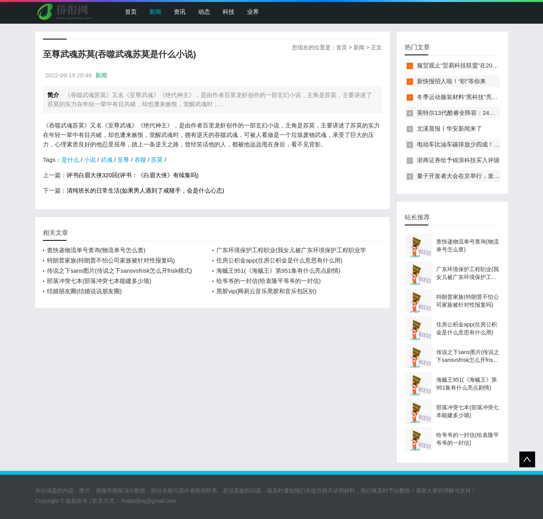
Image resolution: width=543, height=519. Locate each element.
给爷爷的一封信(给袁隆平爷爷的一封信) (268, 280)
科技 (228, 11)
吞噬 (140, 159)
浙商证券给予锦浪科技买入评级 (458, 160)
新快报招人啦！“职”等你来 (451, 81)
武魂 (107, 159)
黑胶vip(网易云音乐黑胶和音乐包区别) (266, 291)
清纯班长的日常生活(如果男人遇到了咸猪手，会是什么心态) (145, 190)
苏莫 (157, 159)
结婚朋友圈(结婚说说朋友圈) (84, 291)
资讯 (180, 11)
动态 (204, 11)
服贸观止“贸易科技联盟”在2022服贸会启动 (472, 65)
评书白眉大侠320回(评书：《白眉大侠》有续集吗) (133, 175)
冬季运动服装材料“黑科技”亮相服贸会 (466, 97)
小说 (90, 159)
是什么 (70, 159)
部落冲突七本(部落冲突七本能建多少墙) (99, 280)
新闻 (155, 11)
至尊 (123, 159)
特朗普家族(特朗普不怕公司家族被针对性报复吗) (111, 260)
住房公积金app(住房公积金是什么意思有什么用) (279, 260)
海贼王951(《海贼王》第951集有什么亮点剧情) (278, 270)
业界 (253, 11)
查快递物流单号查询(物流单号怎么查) (96, 250)
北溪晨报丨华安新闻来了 (449, 128)
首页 (131, 11)
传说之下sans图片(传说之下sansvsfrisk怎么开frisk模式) (119, 270)
